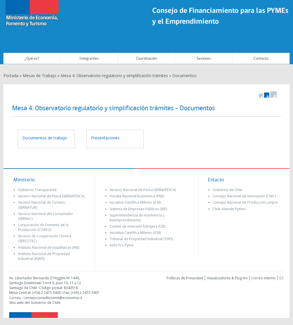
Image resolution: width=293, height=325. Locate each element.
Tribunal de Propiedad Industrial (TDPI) (141, 238)
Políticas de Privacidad (185, 278)
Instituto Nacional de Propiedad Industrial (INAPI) (44, 256)
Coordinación (146, 59)
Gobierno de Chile (227, 189)
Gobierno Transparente (37, 189)
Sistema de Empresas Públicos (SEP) (138, 208)
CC (281, 278)
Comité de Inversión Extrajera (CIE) (137, 226)
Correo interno (263, 278)
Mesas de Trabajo (39, 75)
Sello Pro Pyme (122, 245)
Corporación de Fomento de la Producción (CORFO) (43, 227)
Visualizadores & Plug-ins (227, 278)
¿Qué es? (32, 59)
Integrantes (89, 59)
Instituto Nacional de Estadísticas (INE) (48, 247)
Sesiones (204, 59)
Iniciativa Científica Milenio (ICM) (135, 202)
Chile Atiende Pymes (229, 208)
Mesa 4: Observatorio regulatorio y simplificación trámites (114, 75)
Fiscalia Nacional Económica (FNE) (137, 196)
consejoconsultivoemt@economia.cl (52, 297)
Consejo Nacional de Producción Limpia (245, 202)
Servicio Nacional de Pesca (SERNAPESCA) (51, 196)
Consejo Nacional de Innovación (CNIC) (244, 196)
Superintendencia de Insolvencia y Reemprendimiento (137, 217)
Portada (10, 75)
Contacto (261, 59)
